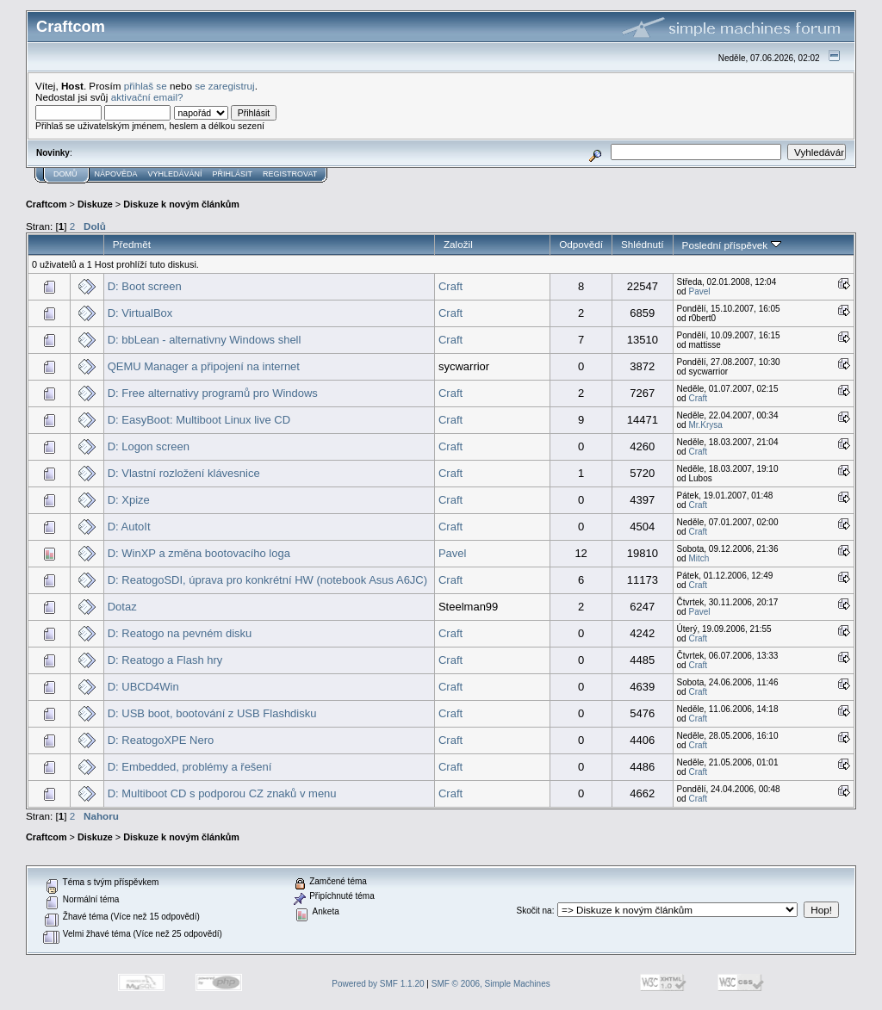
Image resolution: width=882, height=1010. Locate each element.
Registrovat (290, 174)
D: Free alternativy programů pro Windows (213, 393)
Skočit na (534, 910)
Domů (65, 174)
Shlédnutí (642, 244)
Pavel (699, 291)
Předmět (132, 244)
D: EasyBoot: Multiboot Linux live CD (199, 419)
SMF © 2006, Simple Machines (491, 983)
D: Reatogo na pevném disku (180, 633)
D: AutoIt (129, 526)
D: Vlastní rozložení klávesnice (184, 473)
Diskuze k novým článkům (181, 204)
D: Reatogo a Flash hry (165, 660)
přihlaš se (145, 85)
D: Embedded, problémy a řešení (190, 766)
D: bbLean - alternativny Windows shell (204, 339)
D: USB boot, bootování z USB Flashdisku (212, 713)
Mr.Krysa (705, 425)
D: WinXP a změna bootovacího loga (199, 553)
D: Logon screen (148, 446)
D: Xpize (129, 499)
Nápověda (116, 174)
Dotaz (122, 606)
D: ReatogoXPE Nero (161, 740)
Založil (458, 244)
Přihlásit (233, 174)
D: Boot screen (145, 286)
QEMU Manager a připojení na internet (204, 366)
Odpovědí (581, 244)
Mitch (698, 558)
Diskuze (95, 204)
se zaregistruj (225, 85)
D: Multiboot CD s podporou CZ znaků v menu (222, 793)
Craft (450, 286)
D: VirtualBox (140, 313)
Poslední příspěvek (731, 245)
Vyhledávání (175, 174)
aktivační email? (147, 96)
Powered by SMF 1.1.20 (378, 983)
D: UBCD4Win (143, 686)
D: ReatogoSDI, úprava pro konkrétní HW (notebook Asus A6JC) (267, 579)
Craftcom (46, 204)
